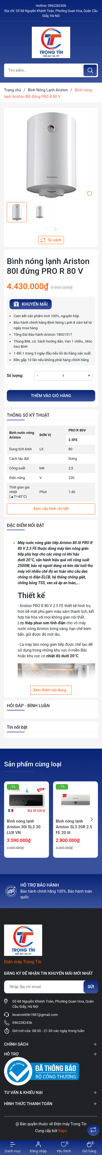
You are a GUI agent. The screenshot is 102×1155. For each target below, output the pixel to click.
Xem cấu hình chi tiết (51, 508)
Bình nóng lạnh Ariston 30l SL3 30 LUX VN (24, 827)
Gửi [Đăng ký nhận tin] (91, 987)
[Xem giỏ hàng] (89, 1147)
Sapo (62, 1131)
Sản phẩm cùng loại (32, 764)
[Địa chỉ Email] (51, 986)
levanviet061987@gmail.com (35, 1015)
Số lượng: (15, 375)
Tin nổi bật (17, 727)
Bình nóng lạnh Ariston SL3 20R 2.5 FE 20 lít (74, 827)
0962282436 (57, 6)
